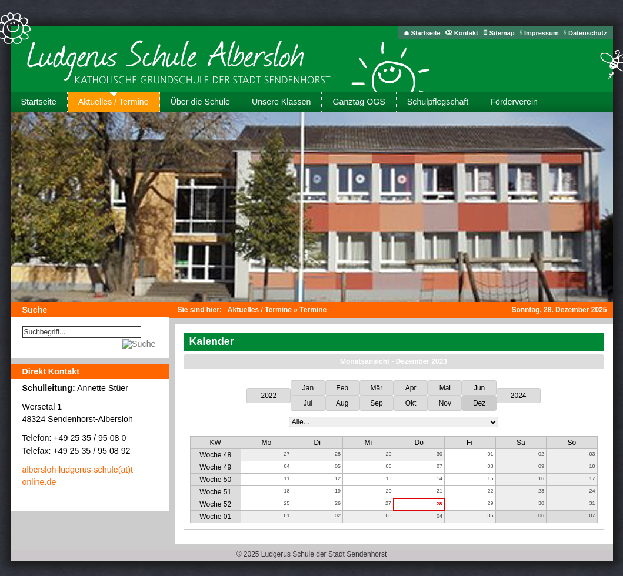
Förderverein (514, 101)
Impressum (541, 32)
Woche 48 (215, 455)
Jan (308, 388)
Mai (445, 388)
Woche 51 (215, 492)
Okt (411, 403)
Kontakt (466, 32)
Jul (308, 403)
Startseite (426, 32)
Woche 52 (215, 504)
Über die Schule (200, 101)
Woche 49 (215, 467)
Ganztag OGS (358, 101)
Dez (479, 403)
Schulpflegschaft (437, 101)
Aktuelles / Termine (113, 101)
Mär (377, 388)
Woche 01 (215, 517)
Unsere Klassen (281, 101)
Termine (313, 310)
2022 (269, 395)
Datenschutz (587, 32)
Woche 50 (215, 479)
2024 (519, 395)
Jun (479, 388)
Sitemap (502, 32)
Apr (411, 388)
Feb (342, 388)
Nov (445, 403)
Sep (376, 403)
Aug (342, 403)
